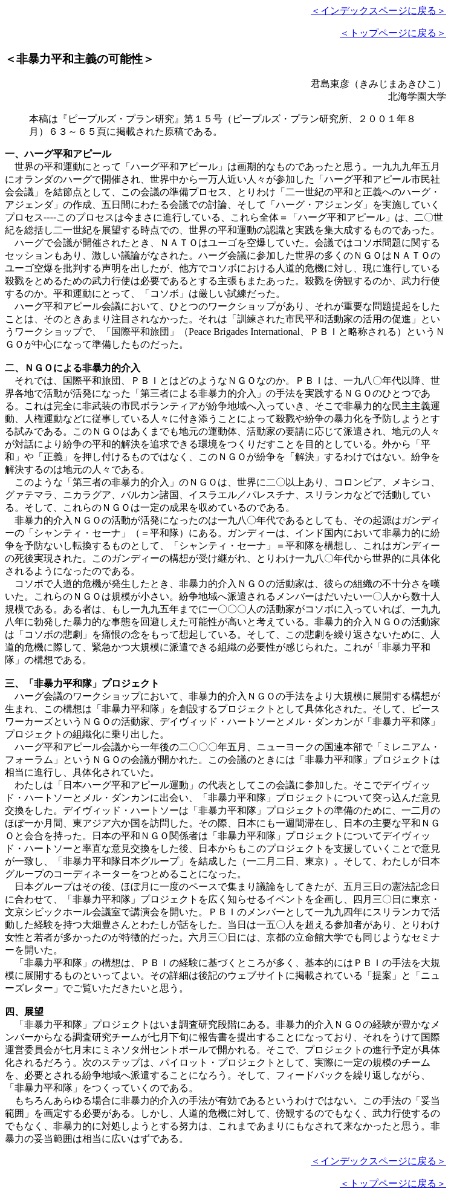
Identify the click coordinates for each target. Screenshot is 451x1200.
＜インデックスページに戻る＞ (378, 10)
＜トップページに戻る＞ (393, 33)
